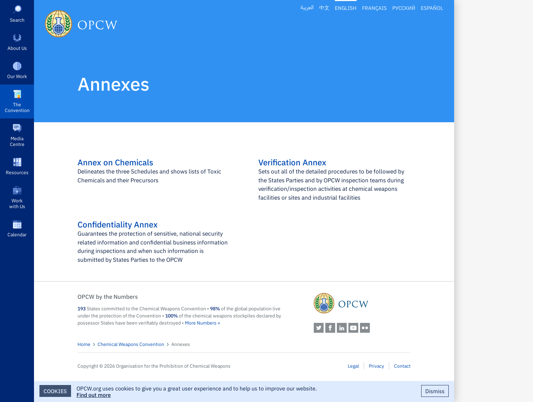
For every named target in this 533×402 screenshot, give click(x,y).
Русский (403, 7)
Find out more (93, 394)
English (346, 7)
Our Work (17, 76)
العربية (307, 7)
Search (17, 19)
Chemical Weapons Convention (131, 344)
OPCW (362, 303)
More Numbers (201, 322)
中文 (324, 8)
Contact (402, 365)
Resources (17, 172)
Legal (353, 365)
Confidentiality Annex (118, 224)
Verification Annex (292, 162)
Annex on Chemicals (115, 162)
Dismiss (435, 391)
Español (432, 7)
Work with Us (17, 203)
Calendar (17, 234)
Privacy (376, 365)
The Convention (17, 107)
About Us (17, 47)
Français (374, 7)
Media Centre (17, 141)
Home (84, 344)
